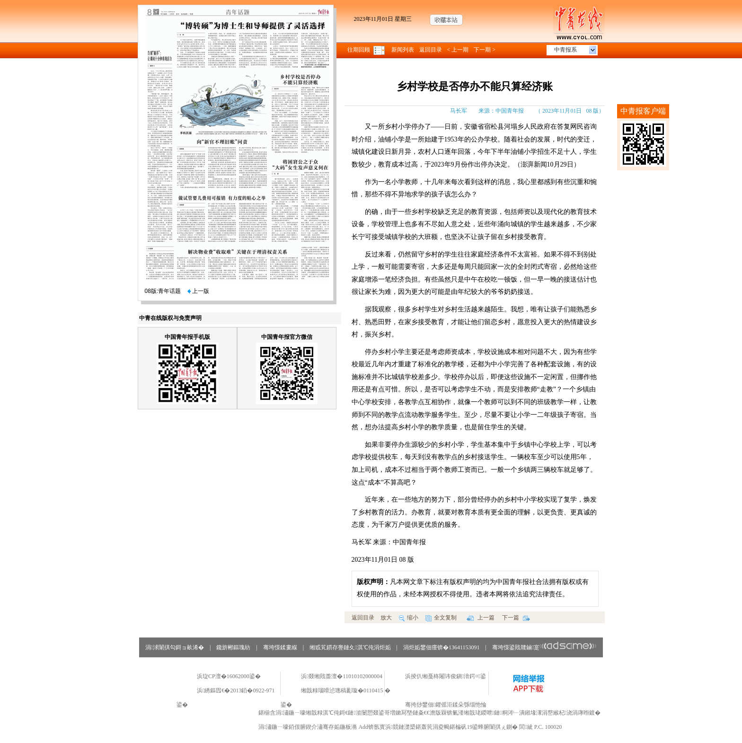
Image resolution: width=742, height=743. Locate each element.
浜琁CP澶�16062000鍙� (229, 676)
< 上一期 (458, 49)
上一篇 (481, 617)
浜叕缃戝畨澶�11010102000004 (341, 676)
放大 (386, 617)
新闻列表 (402, 49)
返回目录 (430, 49)
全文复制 (441, 617)
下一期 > (484, 49)
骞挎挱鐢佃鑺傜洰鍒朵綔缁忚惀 (445, 704)
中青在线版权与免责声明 (170, 318)
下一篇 (516, 617)
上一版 (198, 291)
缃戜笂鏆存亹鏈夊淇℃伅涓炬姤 (349, 647)
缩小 (408, 617)
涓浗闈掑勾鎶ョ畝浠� (174, 647)
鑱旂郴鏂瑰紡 (233, 647)
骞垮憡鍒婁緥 (280, 647)
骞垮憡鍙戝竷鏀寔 (544, 647)
